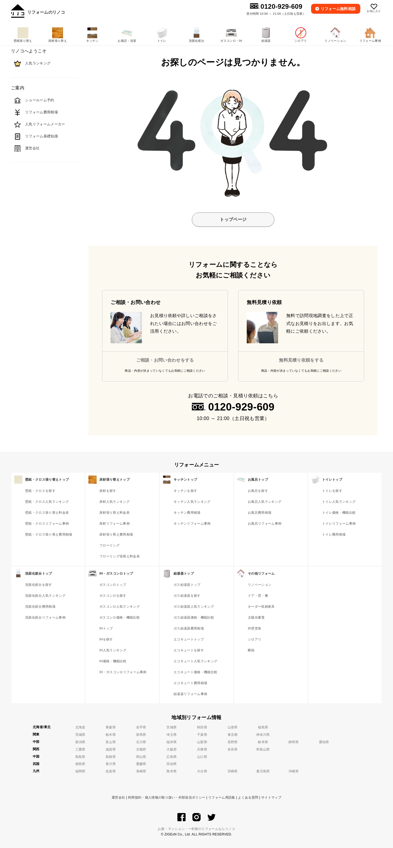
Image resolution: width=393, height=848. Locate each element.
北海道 (80, 727)
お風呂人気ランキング (264, 502)
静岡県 (293, 742)
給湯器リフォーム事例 (190, 694)
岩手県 (141, 727)
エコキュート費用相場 (190, 683)
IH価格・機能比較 (112, 661)
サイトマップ (271, 797)
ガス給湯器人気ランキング (194, 606)
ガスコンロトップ (112, 585)
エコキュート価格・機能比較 (195, 672)
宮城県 (171, 727)
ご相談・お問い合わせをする (165, 360)
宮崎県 (233, 771)
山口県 (202, 756)
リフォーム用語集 (221, 797)
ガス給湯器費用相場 (189, 628)
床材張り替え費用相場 (116, 534)
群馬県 (141, 734)
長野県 (233, 742)
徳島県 (80, 764)
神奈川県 (263, 734)
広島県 (171, 756)
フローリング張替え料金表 (119, 556)
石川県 (141, 742)
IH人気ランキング (112, 650)
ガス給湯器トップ (187, 585)
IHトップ (106, 628)
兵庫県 (202, 749)
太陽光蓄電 (256, 617)
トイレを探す (332, 491)
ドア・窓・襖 (258, 596)
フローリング (109, 545)
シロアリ (254, 639)
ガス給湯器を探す (187, 596)
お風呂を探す (258, 491)
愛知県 (324, 742)
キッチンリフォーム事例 (192, 523)
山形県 (233, 727)
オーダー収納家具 (261, 606)
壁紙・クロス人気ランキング (47, 502)
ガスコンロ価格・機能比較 (119, 617)
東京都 (233, 734)
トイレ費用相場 (334, 534)
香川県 (111, 764)
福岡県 (80, 771)
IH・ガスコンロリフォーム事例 (123, 672)
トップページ (233, 219)
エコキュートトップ (189, 639)
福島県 (263, 727)
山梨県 (202, 742)
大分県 (202, 771)
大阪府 (171, 749)
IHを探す (106, 639)
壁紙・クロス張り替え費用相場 (48, 534)
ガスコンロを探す (112, 596)
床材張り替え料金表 (114, 513)
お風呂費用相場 (259, 513)
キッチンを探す (185, 491)
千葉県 (202, 734)
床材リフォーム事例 (114, 523)
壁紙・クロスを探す (40, 491)
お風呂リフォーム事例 (264, 523)
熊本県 (171, 771)
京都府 (141, 749)
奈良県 (233, 749)
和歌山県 (263, 749)
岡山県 (141, 756)
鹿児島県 (263, 771)
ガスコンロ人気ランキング (119, 606)
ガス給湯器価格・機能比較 (194, 617)
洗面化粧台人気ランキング (45, 596)
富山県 (111, 742)
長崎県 (141, 771)
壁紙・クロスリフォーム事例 (47, 523)
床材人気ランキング (114, 502)
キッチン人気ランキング (192, 502)
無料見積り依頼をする (301, 360)
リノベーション (259, 585)
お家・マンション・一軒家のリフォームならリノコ (196, 829)
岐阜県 (263, 742)
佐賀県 (111, 771)
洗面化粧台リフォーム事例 (45, 617)
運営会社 (118, 797)
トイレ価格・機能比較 (339, 513)
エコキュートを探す (189, 650)
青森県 (111, 727)
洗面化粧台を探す (38, 585)
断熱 (251, 650)
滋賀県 (111, 749)
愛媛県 (141, 764)
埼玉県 (171, 734)
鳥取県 (80, 756)
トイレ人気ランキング (339, 502)
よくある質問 (248, 797)
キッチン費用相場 (187, 513)
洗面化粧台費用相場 (40, 606)
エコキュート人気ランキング (195, 661)
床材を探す (107, 491)
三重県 (80, 749)
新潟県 (80, 742)
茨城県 (80, 734)
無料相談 (338, 9)
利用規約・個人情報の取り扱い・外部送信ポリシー (166, 797)
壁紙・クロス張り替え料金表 (47, 513)
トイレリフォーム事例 (339, 523)
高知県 (171, 764)
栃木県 (111, 734)
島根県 (111, 756)
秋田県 (202, 727)
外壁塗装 (254, 628)
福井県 (171, 742)
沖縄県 (293, 771)
